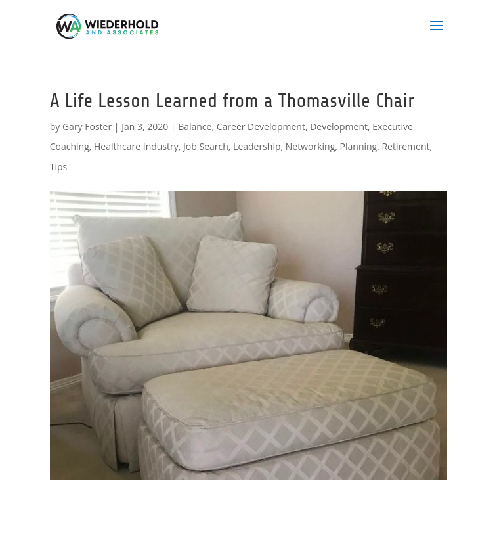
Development (339, 126)
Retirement (405, 146)
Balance (194, 126)
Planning (359, 146)
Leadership (256, 146)
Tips (58, 166)
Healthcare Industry (136, 146)
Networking (310, 146)
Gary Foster (87, 126)
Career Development (261, 126)
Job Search (205, 146)
